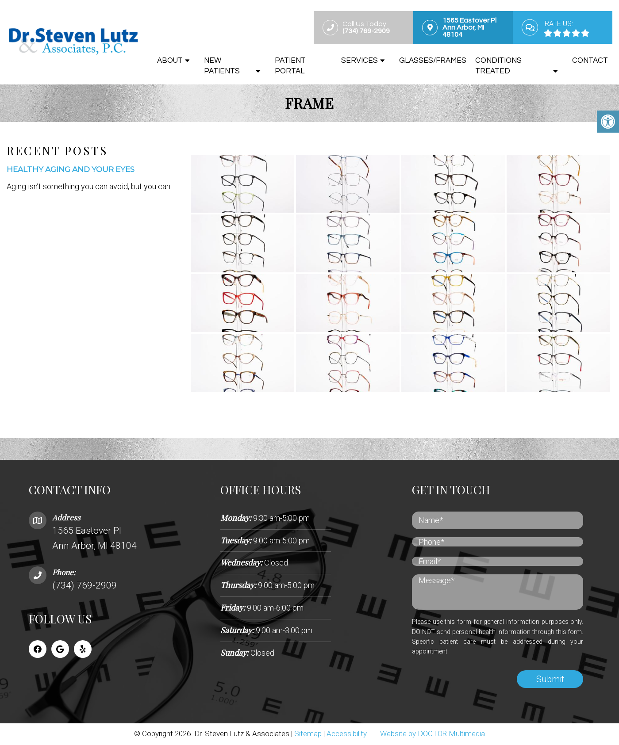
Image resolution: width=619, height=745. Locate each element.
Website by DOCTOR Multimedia (432, 734)
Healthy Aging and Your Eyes (71, 170)
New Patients (222, 66)
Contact (590, 61)
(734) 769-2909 (84, 586)
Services (359, 61)
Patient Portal (290, 66)
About (170, 61)
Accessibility (347, 734)
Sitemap (308, 734)
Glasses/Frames (432, 61)
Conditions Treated (498, 66)
